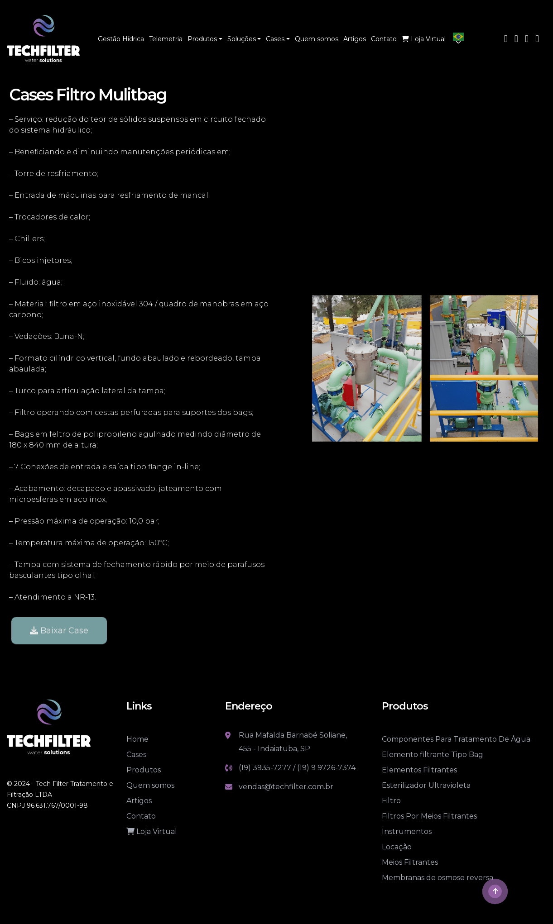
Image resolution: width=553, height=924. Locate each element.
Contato (141, 816)
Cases (136, 754)
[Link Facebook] (506, 39)
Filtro (391, 800)
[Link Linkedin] (537, 39)
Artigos (139, 800)
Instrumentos (407, 831)
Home (137, 739)
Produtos (143, 770)
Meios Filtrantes (410, 862)
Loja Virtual (151, 831)
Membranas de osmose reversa (437, 877)
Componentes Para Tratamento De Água (456, 739)
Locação (397, 847)
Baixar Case (59, 640)
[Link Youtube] (516, 39)
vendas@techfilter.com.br (286, 786)
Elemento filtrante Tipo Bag (432, 754)
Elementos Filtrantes (419, 770)
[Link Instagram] (527, 39)
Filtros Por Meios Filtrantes (429, 816)
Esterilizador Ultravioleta (426, 785)
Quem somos (150, 785)
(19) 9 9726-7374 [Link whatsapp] (326, 767)
